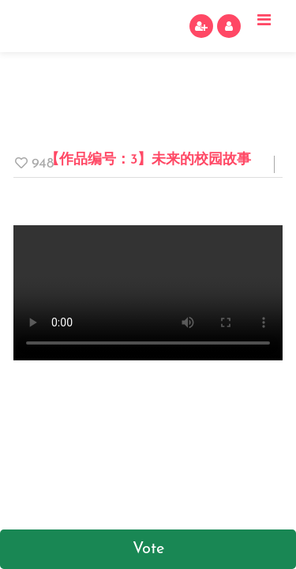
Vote (148, 549)
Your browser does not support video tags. (148, 292)
